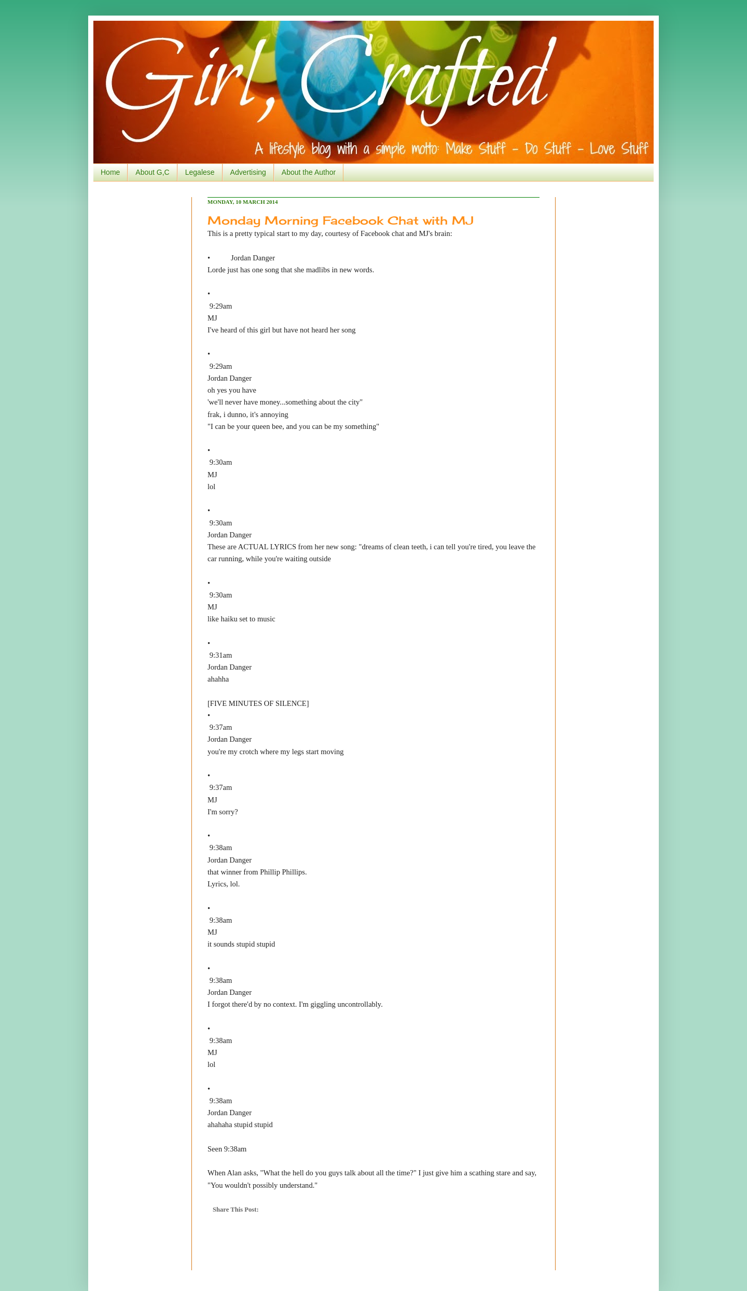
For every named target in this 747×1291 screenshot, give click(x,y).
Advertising (248, 172)
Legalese (200, 172)
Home (110, 172)
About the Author (309, 172)
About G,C (152, 172)
